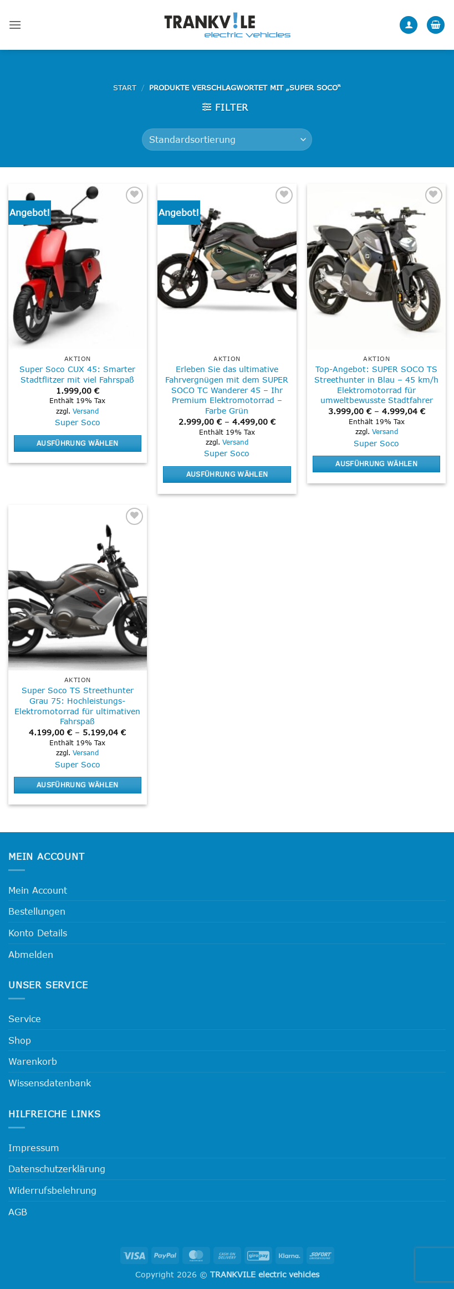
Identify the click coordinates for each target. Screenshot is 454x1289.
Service (24, 1018)
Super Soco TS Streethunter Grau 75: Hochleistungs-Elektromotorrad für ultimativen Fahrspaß (77, 705)
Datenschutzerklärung (56, 1168)
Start (124, 87)
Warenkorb (32, 1061)
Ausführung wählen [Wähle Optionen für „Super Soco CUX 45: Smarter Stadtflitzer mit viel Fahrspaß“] (78, 443)
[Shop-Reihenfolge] (227, 139)
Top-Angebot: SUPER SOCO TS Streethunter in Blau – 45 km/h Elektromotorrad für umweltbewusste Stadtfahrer (376, 384)
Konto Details (37, 932)
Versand (86, 411)
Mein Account (37, 890)
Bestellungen (36, 911)
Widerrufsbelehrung (52, 1190)
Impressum (33, 1147)
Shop (19, 1040)
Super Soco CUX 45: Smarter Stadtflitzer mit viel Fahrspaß (77, 374)
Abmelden (30, 954)
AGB (17, 1211)
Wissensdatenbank (49, 1082)
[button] (15, 24)
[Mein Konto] (408, 25)
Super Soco (77, 422)
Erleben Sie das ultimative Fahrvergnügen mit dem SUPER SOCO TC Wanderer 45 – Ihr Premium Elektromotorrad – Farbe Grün (226, 389)
